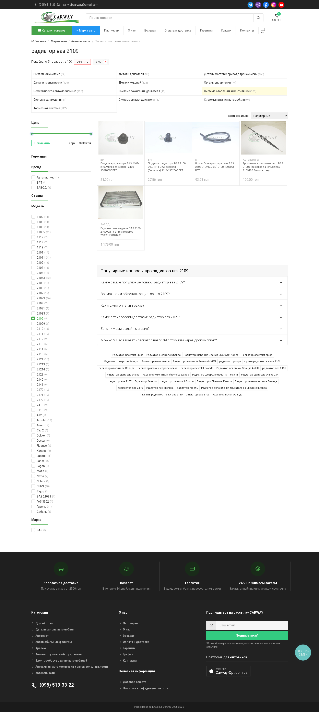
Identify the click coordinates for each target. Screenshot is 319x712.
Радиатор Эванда (146, 381)
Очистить (82, 61)
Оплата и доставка (178, 30)
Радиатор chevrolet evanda (197, 368)
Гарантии (206, 30)
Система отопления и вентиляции (230, 91)
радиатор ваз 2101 (274, 368)
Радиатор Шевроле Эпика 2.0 (259, 374)
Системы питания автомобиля (227, 99)
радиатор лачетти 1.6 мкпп (177, 381)
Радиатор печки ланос (156, 361)
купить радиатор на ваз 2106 (262, 361)
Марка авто (85, 30)
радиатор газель (187, 387)
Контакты (247, 30)
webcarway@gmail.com (82, 4)
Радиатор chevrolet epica (257, 354)
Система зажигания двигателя (142, 91)
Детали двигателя (134, 74)
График (226, 30)
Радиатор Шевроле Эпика (123, 374)
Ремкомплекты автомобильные (58, 91)
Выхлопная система (50, 74)
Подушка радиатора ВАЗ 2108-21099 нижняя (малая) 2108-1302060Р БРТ (120, 167)
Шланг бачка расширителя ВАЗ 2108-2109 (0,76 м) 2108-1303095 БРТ (214, 167)
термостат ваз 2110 (130, 387)
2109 (98, 61)
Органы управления (220, 82)
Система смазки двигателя (139, 99)
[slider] (32, 134)
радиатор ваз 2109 (197, 394)
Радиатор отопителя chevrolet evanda (166, 374)
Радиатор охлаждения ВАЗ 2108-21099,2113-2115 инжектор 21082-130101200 (121, 232)
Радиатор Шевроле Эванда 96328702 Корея (211, 354)
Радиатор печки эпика (160, 387)
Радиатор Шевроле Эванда (163, 354)
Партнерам (111, 30)
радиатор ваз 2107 (119, 381)
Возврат (150, 30)
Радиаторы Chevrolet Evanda (214, 381)
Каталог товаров (52, 30)
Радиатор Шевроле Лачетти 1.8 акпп (215, 374)
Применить (42, 143)
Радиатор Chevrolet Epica (128, 354)
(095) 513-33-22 (49, 4)
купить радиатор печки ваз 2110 (162, 394)
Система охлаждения (50, 99)
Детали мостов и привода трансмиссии (234, 74)
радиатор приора (230, 361)
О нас (132, 30)
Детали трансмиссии (51, 82)
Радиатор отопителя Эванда (116, 368)
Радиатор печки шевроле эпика (157, 368)
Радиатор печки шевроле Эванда (256, 381)
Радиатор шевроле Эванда (121, 361)
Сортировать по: (238, 115)
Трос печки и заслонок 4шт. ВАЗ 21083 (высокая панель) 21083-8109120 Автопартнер (263, 167)
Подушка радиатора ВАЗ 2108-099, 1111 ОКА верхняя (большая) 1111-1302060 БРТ (167, 167)
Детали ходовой (133, 82)
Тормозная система (50, 108)
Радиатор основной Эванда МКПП (194, 361)
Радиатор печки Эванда (227, 394)
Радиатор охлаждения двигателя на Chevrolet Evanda (234, 387)
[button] (228, 671)
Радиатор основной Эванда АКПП (237, 368)
